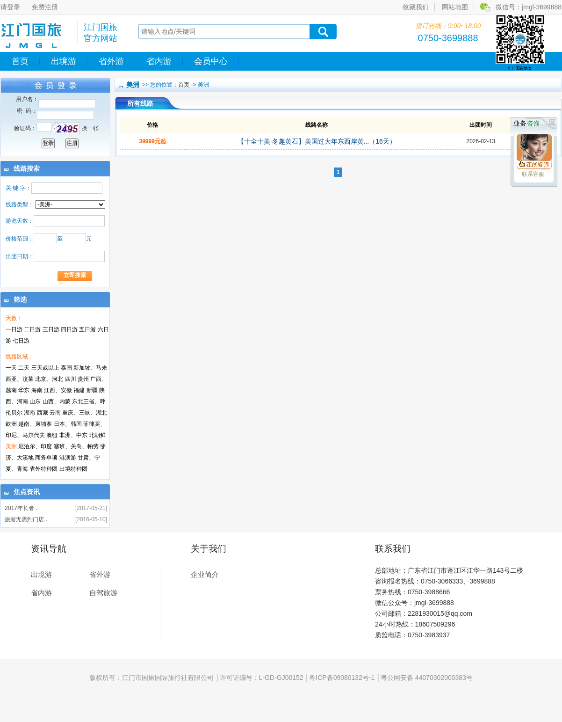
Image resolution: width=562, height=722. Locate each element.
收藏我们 (416, 7)
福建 (79, 390)
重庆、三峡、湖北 (84, 412)
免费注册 (45, 7)
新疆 (92, 390)
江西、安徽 (58, 390)
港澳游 (67, 457)
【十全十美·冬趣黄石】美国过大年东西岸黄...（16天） (317, 141)
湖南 (29, 412)
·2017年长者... (21, 508)
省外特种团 (43, 469)
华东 (23, 390)
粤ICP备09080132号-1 (342, 677)
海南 (37, 390)
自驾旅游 (103, 593)
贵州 (83, 379)
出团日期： (20, 256)
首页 (20, 61)
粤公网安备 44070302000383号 (427, 677)
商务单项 (46, 457)
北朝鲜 (97, 435)
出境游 (63, 61)
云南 (55, 412)
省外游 (111, 61)
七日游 (21, 340)
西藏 (42, 412)
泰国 (66, 368)
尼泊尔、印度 (35, 446)
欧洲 (11, 424)
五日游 (87, 329)
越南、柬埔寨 (35, 424)
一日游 (14, 329)
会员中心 (211, 61)
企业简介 (205, 574)
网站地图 (455, 7)
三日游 (51, 329)
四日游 (69, 329)
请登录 (10, 7)
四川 (70, 379)
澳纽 (52, 435)
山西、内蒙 (57, 401)
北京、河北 (49, 379)
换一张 (90, 128)
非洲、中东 (73, 435)
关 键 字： (18, 188)
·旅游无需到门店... (26, 519)
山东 (35, 401)
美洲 (11, 446)
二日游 (32, 329)
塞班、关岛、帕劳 (76, 446)
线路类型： (20, 204)
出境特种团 (73, 469)
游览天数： (20, 221)
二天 (23, 368)
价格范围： (20, 238)
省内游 (159, 61)
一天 (11, 368)
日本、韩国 (68, 424)
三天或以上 (45, 368)
